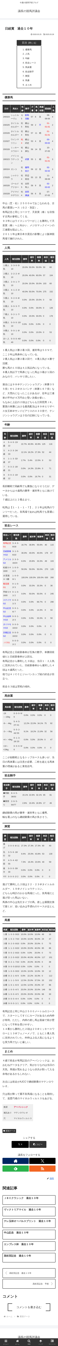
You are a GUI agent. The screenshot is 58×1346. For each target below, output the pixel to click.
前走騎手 (29, 71)
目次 (24, 42)
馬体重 (28, 67)
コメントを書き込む (28, 1307)
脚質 (27, 76)
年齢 (27, 58)
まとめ (28, 85)
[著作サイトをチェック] (15, 1161)
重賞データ (9, 1131)
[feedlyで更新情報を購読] (15, 1169)
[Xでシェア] (20, 1144)
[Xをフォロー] (42, 1161)
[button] (37, 1144)
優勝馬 (28, 49)
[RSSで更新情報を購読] (42, 1169)
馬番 (27, 80)
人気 (27, 54)
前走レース (30, 62)
